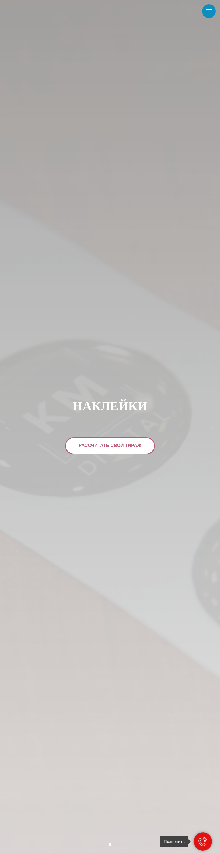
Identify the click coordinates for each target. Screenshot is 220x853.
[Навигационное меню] (209, 11)
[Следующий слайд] (212, 426)
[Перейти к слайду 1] (110, 844)
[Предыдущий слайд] (7, 426)
